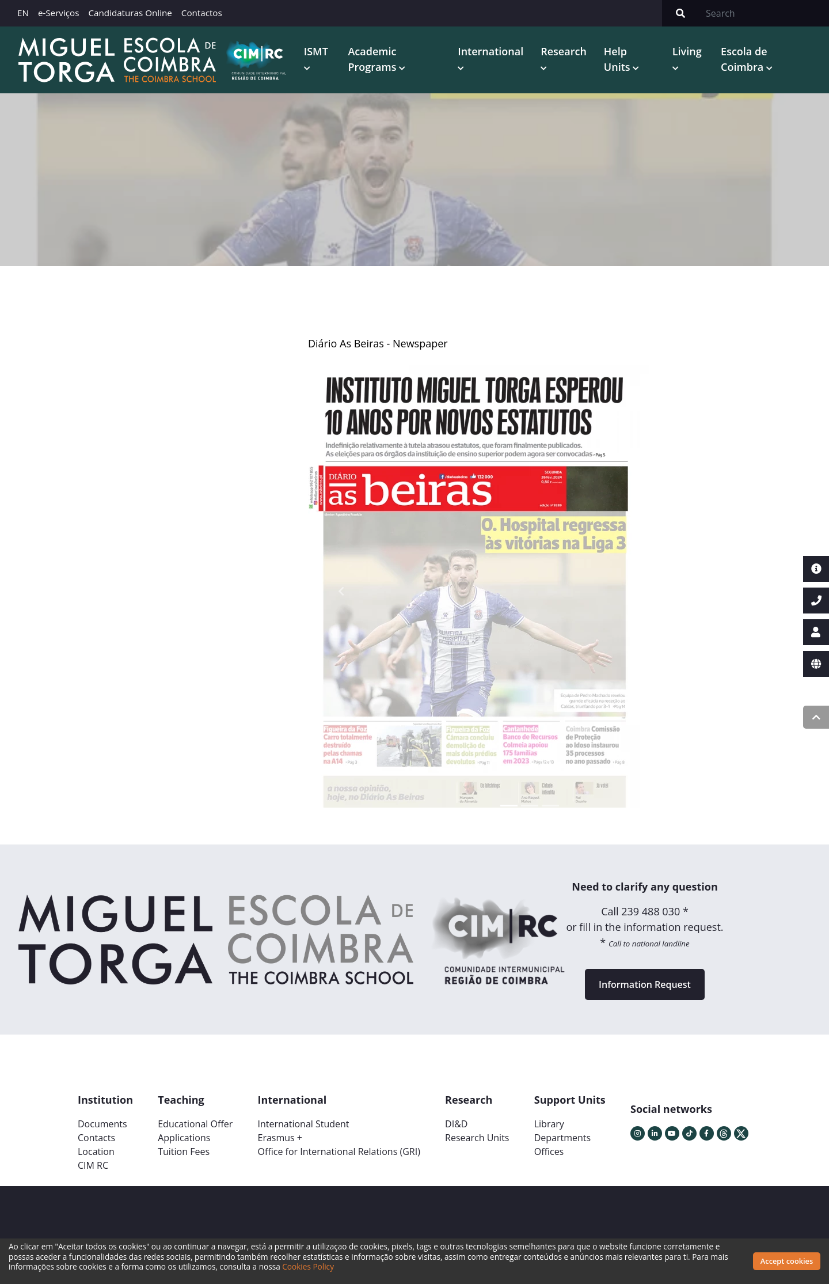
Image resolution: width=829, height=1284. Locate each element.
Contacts (96, 1137)
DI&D (456, 1124)
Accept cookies (786, 1261)
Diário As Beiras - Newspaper (378, 343)
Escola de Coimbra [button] (744, 59)
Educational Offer (195, 1124)
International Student (303, 1124)
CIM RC (93, 1165)
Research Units (477, 1137)
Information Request (645, 984)
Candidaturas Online (130, 12)
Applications (184, 1137)
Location (96, 1151)
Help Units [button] (618, 59)
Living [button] (687, 51)
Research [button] (564, 51)
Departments (562, 1137)
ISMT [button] (316, 51)
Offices (549, 1151)
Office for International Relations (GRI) (338, 1151)
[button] (341, 591)
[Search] (764, 13)
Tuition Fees (184, 1151)
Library (549, 1124)
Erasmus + (279, 1137)
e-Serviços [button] (58, 12)
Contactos (201, 12)
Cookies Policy (308, 1266)
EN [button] (23, 12)
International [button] (490, 51)
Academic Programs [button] (373, 59)
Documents (102, 1124)
